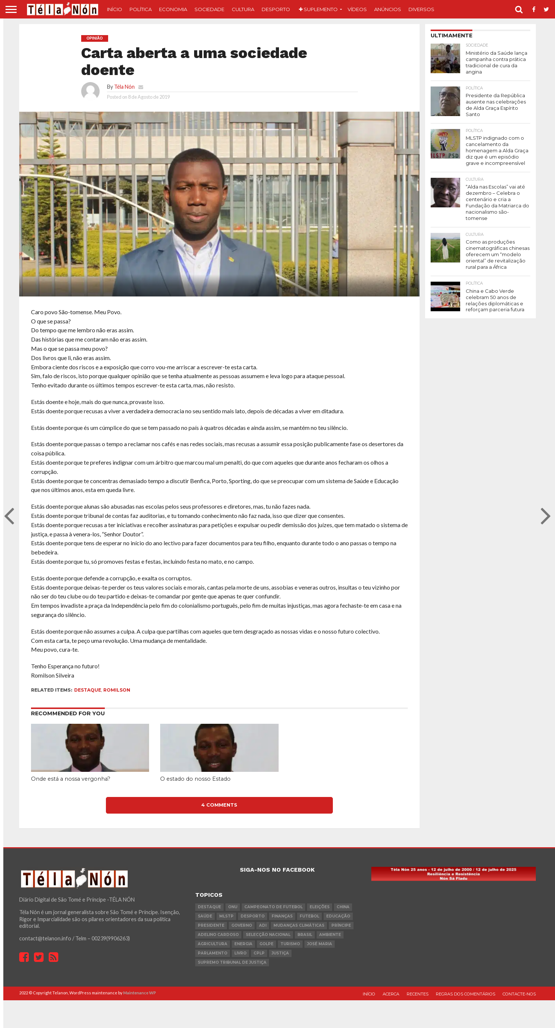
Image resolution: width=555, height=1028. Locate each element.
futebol (309, 916)
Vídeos (357, 9)
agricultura (212, 944)
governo (241, 925)
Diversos (421, 9)
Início (114, 9)
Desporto (276, 9)
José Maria (319, 944)
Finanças (282, 916)
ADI (262, 925)
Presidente (211, 925)
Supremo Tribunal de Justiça (232, 962)
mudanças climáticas (298, 925)
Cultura (243, 9)
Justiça (280, 953)
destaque (87, 690)
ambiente (330, 934)
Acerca (391, 994)
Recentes (417, 994)
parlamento (212, 953)
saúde (205, 916)
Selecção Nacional (268, 934)
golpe (266, 944)
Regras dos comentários (465, 994)
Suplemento (318, 9)
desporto (253, 916)
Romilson (116, 690)
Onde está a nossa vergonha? (70, 779)
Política (141, 9)
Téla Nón (124, 87)
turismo (290, 944)
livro (240, 953)
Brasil (304, 934)
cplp (259, 953)
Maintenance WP (139, 992)
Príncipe (341, 925)
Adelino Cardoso (218, 934)
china (343, 907)
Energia (243, 944)
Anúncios (387, 9)
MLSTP (226, 916)
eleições (320, 907)
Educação (338, 916)
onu (232, 907)
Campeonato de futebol (273, 907)
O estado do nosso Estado (195, 779)
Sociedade (209, 9)
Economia (173, 9)
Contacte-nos (519, 994)
